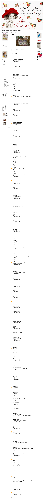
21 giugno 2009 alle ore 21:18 (16, 165)
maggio (5, 78)
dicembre (5, 93)
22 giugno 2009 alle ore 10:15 (16, 188)
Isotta (6, 122)
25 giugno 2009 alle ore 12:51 (16, 462)
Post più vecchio (33, 497)
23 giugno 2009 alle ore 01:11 (16, 253)
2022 (4, 107)
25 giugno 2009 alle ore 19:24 (16, 472)
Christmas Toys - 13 (6, 85)
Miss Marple (14, 205)
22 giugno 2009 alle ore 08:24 (16, 176)
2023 (4, 108)
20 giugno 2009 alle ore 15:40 (16, 104)
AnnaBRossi (14, 255)
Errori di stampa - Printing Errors (17, 30)
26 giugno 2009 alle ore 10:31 (16, 477)
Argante (14, 406)
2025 (4, 110)
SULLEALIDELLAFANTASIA (16, 59)
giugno (5, 79)
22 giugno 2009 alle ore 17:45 (16, 244)
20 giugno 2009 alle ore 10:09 (16, 86)
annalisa (14, 102)
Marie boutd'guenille (15, 487)
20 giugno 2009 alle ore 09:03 (16, 78)
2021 (4, 106)
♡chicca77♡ (14, 74)
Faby (13, 95)
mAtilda (14, 376)
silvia (13, 271)
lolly (13, 161)
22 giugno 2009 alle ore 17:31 (16, 231)
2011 (4, 95)
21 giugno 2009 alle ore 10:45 (16, 124)
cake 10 (5, 80)
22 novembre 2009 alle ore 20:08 (17, 494)
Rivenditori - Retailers (9, 30)
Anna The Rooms (15, 320)
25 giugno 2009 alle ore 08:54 (16, 428)
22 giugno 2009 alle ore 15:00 (16, 216)
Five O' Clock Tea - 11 (6, 82)
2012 (4, 96)
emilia (13, 167)
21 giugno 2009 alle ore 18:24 (16, 152)
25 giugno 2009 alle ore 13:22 (16, 466)
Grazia (13, 229)
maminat (14, 392)
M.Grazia (14, 358)
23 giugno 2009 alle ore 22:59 (16, 312)
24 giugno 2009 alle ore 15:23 (16, 360)
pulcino (14, 324)
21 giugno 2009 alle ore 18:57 (16, 159)
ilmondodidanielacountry (16, 122)
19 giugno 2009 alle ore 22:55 (16, 66)
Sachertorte (14, 309)
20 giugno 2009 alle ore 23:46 (16, 115)
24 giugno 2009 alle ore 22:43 (16, 404)
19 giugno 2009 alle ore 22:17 (16, 61)
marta (13, 144)
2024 (4, 109)
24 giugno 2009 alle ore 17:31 (16, 379)
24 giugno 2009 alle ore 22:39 (16, 395)
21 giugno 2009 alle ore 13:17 (16, 136)
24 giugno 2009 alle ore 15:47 (16, 369)
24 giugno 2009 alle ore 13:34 (16, 340)
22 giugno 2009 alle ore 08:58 (16, 183)
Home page (3, 30)
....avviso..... (5, 84)
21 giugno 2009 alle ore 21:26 (16, 171)
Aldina (13, 441)
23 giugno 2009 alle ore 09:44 (16, 264)
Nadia (13, 173)
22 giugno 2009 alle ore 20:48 (16, 248)
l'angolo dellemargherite (16, 367)
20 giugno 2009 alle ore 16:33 (16, 110)
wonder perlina (15, 150)
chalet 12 (5, 83)
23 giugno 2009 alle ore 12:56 (16, 279)
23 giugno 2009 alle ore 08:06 (16, 259)
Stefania (14, 261)
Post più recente (13, 497)
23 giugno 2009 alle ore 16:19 (16, 291)
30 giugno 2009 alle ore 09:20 (16, 489)
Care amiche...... (6, 81)
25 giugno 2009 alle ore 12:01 (16, 450)
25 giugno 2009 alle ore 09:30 (16, 433)
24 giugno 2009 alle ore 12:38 (16, 328)
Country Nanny (15, 337)
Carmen (14, 185)
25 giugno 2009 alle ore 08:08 (16, 421)
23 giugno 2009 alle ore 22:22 (16, 307)
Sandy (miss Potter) (15, 211)
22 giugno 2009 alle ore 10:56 (16, 198)
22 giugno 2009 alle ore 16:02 (16, 221)
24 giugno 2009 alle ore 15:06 (16, 356)
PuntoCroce (14, 88)
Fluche (14, 479)
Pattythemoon (15, 419)
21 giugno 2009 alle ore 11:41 (16, 130)
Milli (13, 240)
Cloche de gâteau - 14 (6, 86)
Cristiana (14, 246)
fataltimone (14, 305)
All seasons (15, 50)
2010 (4, 94)
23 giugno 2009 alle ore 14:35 (16, 286)
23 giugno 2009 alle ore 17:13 (16, 297)
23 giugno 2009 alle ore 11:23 (16, 273)
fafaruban (14, 491)
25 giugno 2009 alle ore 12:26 (16, 455)
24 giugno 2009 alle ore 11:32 (16, 322)
